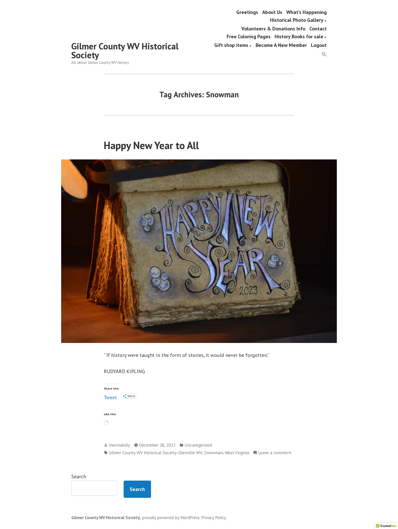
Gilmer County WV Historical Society (124, 50)
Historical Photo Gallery (296, 20)
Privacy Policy (213, 517)
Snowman (213, 452)
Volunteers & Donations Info (273, 28)
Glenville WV (190, 452)
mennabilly (119, 445)
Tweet (110, 396)
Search (78, 476)
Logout (319, 45)
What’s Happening (306, 12)
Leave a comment (274, 452)
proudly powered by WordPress (171, 517)
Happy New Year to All (151, 145)
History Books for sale (299, 37)
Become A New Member (281, 45)
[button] (324, 55)
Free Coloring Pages (249, 37)
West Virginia (237, 452)
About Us (272, 12)
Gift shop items (231, 45)
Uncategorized (198, 445)
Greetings (247, 12)
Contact (318, 28)
